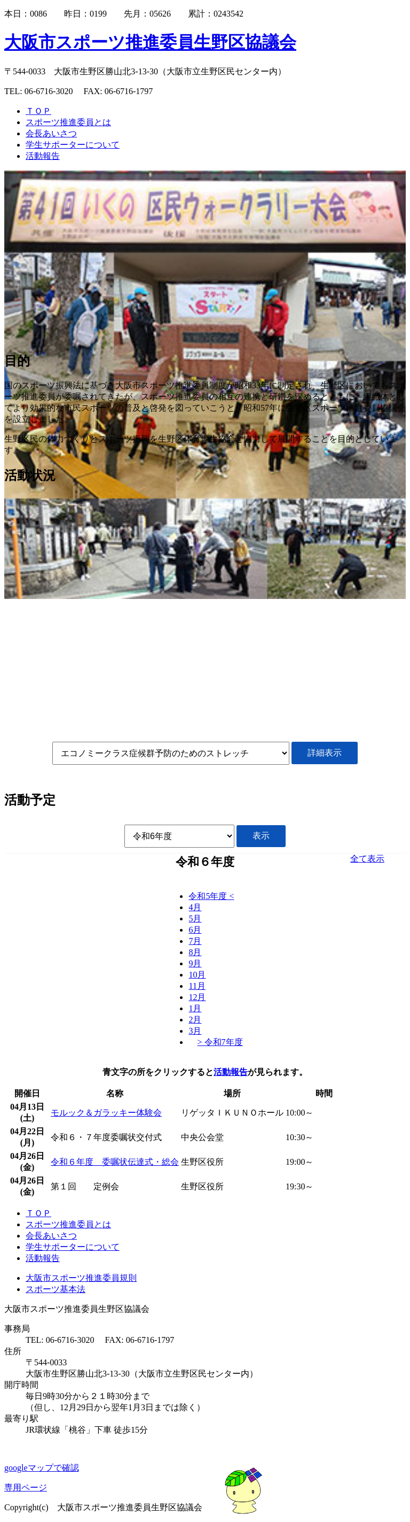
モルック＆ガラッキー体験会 (106, 1112)
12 (197, 997)
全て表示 (367, 858)
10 (197, 974)
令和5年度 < (211, 896)
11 (196, 985)
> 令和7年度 (219, 1042)
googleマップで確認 (41, 1467)
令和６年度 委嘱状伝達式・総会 (115, 1161)
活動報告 (231, 1072)
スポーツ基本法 (55, 1289)
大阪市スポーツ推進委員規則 (81, 1277)
